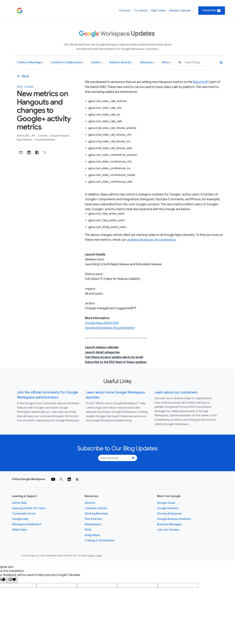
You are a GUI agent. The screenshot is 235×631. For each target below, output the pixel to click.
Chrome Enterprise (169, 513)
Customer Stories (96, 508)
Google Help (20, 519)
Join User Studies (168, 529)
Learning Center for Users (29, 508)
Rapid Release (25, 139)
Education (147, 62)
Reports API (201, 82)
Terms (99, 555)
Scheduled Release (45, 139)
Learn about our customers (176, 392)
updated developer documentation (151, 240)
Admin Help (19, 503)
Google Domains (167, 508)
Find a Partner (93, 519)
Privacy (91, 555)
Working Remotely (96, 513)
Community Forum (24, 513)
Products (125, 10)
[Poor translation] (12, 580)
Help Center (158, 10)
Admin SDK (23, 135)
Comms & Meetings (30, 62)
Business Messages (169, 524)
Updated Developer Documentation (110, 328)
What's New (19, 529)
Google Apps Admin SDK (102, 323)
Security (90, 503)
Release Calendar (180, 10)
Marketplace (93, 524)
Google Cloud (166, 503)
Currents (43, 135)
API (34, 135)
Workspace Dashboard (26, 524)
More (166, 62)
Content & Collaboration (67, 62)
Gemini (97, 62)
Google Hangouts (60, 135)
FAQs (88, 529)
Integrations (92, 535)
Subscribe (211, 11)
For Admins (141, 10)
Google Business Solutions (174, 519)
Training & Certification (99, 540)
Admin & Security (121, 62)
